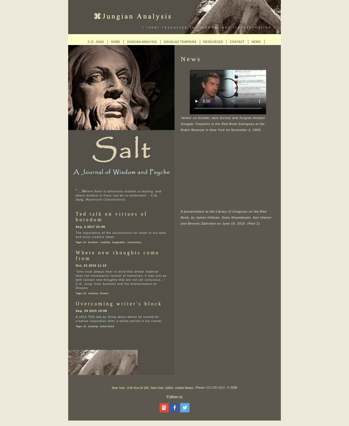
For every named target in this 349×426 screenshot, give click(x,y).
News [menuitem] (256, 41)
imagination (118, 242)
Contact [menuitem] (237, 41)
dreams (104, 293)
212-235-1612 (215, 387)
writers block (107, 326)
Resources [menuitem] (213, 41)
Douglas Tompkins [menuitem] (180, 41)
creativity (105, 242)
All (84, 242)
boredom (93, 242)
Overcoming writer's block (119, 303)
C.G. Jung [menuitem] (96, 41)
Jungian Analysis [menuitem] (142, 41)
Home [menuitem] (115, 41)
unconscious (134, 242)
